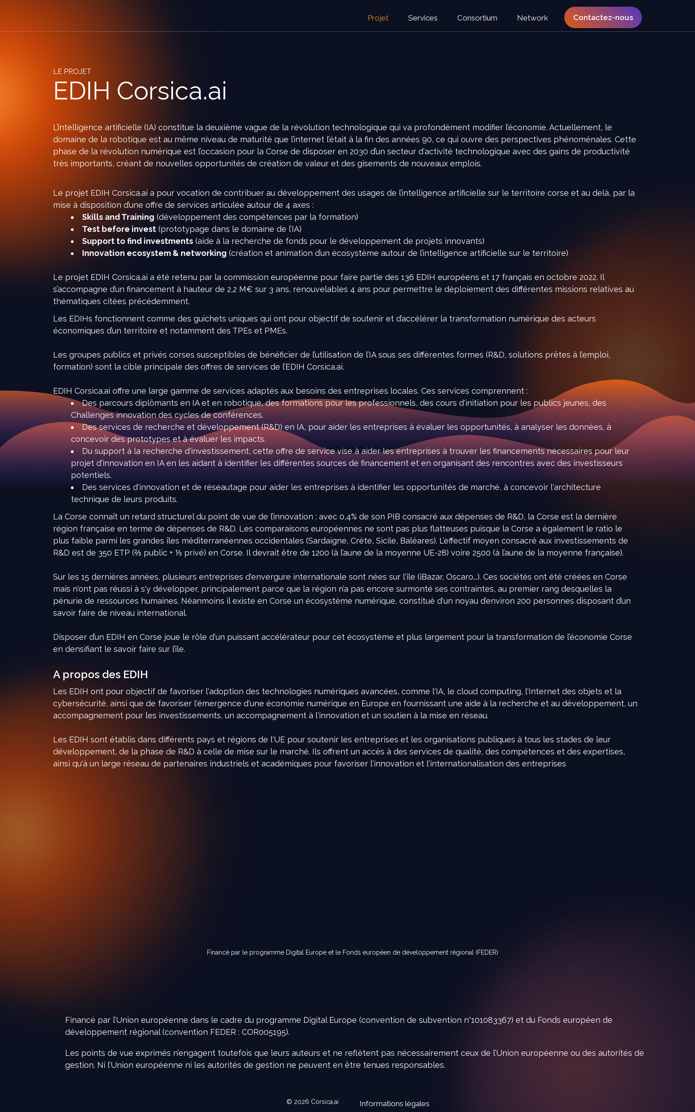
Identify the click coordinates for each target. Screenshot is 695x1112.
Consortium (478, 17)
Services (423, 17)
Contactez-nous (603, 17)
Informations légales (389, 1102)
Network (532, 17)
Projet (379, 17)
